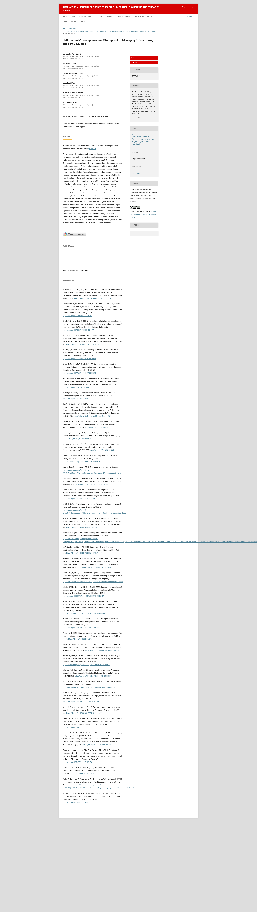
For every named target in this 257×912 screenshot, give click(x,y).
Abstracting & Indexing (143, 17)
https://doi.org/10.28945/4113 (74, 727)
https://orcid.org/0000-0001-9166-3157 (73, 88)
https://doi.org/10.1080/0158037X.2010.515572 (81, 702)
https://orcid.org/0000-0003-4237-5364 (73, 78)
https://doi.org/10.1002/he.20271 (80, 639)
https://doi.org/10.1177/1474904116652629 (79, 373)
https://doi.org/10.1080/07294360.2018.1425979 (84, 344)
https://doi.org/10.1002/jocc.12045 (76, 802)
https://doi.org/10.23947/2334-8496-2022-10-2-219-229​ (83, 596)
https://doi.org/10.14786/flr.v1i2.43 (85, 773)
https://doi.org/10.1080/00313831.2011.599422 (84, 713)
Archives (109, 17)
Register (185, 7)
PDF (133, 58)
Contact (83, 21)
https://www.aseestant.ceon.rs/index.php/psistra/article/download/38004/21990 (93, 687)
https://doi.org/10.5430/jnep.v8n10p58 (77, 762)
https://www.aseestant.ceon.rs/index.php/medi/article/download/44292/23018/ (93, 582)
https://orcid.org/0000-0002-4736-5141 (73, 107)
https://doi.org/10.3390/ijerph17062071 (97, 745)
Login (192, 7)
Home (65, 17)
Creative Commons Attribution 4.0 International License (143, 214)
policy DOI (92, 149)
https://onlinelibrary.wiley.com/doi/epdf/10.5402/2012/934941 (86, 665)
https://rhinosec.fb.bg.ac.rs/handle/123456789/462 (82, 462)
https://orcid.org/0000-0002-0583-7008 (73, 97)
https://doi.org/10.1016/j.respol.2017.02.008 (91, 484)
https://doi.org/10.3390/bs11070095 (76, 387)
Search (189, 17)
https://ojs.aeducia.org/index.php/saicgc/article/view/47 (84, 613)
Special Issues (70, 21)
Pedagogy (136, 173)
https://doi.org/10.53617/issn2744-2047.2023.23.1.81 (93, 416)
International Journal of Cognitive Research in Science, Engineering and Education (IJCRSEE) (111, 9)
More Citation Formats (141, 118)
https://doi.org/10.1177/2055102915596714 (79, 359)
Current (98, 17)
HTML (134, 62)
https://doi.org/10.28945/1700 (96, 427)
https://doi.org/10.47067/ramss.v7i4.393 (81, 527)
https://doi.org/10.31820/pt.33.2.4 (102, 450)
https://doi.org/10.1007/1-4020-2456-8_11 (78, 330)
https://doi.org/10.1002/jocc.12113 (81, 439)
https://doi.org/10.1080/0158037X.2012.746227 (84, 553)
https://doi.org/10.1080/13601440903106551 (102, 650)
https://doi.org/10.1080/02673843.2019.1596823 (81, 628)
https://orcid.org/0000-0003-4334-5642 (73, 68)
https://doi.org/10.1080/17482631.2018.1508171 (93, 676)
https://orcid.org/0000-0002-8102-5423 (73, 58)
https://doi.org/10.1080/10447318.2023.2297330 (92, 298)
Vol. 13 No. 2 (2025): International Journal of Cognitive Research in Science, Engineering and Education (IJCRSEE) (109, 31)
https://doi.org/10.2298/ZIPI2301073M (96, 567)
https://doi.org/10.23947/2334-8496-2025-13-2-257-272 (87, 116)
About (73, 17)
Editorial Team (85, 17)
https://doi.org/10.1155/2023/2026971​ (77, 316)
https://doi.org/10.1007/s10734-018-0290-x (79, 499)
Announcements (123, 17)
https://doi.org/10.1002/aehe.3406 (76, 399)
